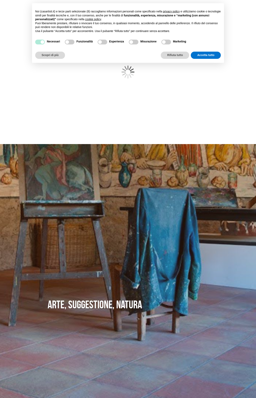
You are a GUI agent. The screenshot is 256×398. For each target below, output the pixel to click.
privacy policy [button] (171, 11)
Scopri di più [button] (50, 55)
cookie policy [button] (93, 19)
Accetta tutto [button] (205, 55)
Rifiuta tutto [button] (175, 55)
